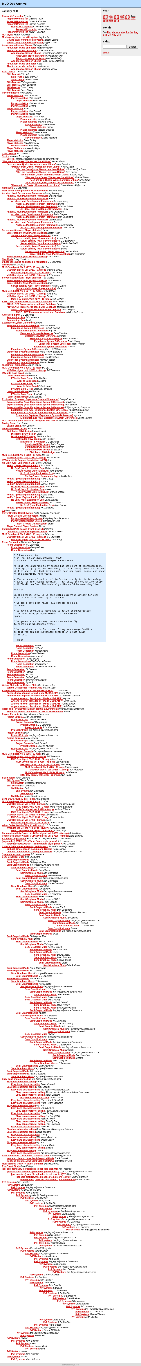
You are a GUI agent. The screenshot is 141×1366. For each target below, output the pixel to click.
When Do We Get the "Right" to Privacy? (23, 825)
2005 (122, 18)
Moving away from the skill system (20, 37)
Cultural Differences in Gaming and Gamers (25, 846)
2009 (111, 21)
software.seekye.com (70, 1365)
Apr (118, 32)
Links (106, 52)
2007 (133, 18)
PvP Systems (9, 1182)
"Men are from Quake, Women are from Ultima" (26, 161)
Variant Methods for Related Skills (19, 685)
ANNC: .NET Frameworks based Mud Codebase (27, 301)
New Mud (7, 264)
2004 (116, 18)
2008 (105, 21)
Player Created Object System (17, 513)
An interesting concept (14, 838)
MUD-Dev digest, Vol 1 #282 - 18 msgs (21, 455)
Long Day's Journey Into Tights (18, 799)
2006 (127, 18)
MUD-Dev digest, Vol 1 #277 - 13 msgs (21, 267)
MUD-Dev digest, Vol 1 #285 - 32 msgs (21, 754)
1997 (111, 16)
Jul (131, 32)
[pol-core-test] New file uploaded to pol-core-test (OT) (30, 1169)
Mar (113, 32)
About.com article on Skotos (17, 45)
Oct (109, 35)
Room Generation (11, 542)
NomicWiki (7, 188)
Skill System (8, 778)
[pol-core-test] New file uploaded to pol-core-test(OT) (38, 1174)
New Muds (7, 259)
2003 (111, 18)
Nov (114, 35)
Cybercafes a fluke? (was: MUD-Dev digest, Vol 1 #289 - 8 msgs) (35, 833)
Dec (119, 35)
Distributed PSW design (14, 428)
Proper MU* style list (13, 16)
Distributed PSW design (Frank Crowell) (23, 529)
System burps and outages (16, 854)
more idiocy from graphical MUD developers (25, 190)
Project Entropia (10, 714)
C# (3, 510)
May (123, 32)
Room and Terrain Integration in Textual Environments (30, 709)
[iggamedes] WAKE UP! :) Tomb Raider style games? (29, 841)
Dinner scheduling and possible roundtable (24, 262)
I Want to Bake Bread (13, 373)
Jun (127, 32)
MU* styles (7, 34)
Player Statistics (15, 148)
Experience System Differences (18, 322)
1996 (105, 16)
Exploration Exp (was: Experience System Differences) (30, 399)
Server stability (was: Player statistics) (22, 230)
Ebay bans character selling (16, 1079)
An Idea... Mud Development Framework (23, 193)
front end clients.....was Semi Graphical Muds (25, 1155)
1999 (122, 16)
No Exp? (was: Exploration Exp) (18, 463)
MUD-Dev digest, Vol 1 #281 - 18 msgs (21, 367)
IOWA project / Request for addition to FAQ (24, 460)
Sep (105, 35)
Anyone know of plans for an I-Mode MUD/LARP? (27, 690)
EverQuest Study (11, 1166)
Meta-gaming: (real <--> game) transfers (22, 1163)
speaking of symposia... (14, 365)
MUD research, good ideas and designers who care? (29, 420)
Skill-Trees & (8, 71)
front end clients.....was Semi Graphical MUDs (31, 1161)
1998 (116, 16)
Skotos (5, 156)
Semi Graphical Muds (13, 857)
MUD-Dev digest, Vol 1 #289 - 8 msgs (21, 801)
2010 (116, 21)
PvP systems (32, 1200)
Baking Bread (9, 423)
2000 (127, 16)
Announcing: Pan (11, 315)
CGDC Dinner (9, 153)
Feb (109, 32)
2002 (105, 18)
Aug (136, 32)
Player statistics (10, 92)
